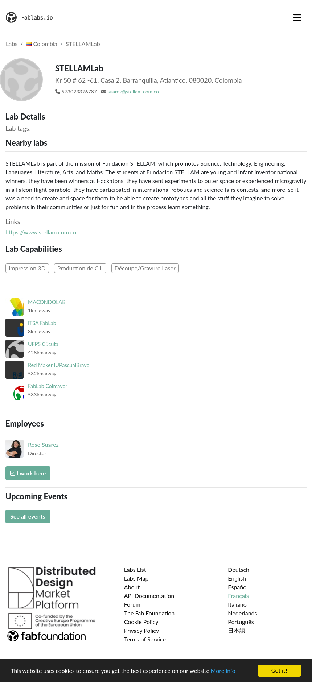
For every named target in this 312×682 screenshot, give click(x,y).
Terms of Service (145, 639)
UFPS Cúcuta (43, 344)
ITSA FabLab (42, 323)
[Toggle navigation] (297, 17)
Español (238, 586)
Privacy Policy (141, 630)
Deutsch (238, 569)
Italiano (237, 604)
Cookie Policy (141, 621)
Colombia (41, 43)
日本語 (236, 630)
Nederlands (242, 613)
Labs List (135, 569)
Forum (132, 604)
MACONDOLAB (47, 302)
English (237, 578)
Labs (11, 43)
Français (238, 595)
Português (241, 621)
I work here (28, 473)
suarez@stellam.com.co (133, 91)
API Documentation (149, 595)
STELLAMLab (83, 43)
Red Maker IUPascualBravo (59, 365)
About (132, 586)
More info (223, 671)
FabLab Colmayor (47, 386)
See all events (27, 516)
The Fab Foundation (149, 613)
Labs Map (136, 578)
